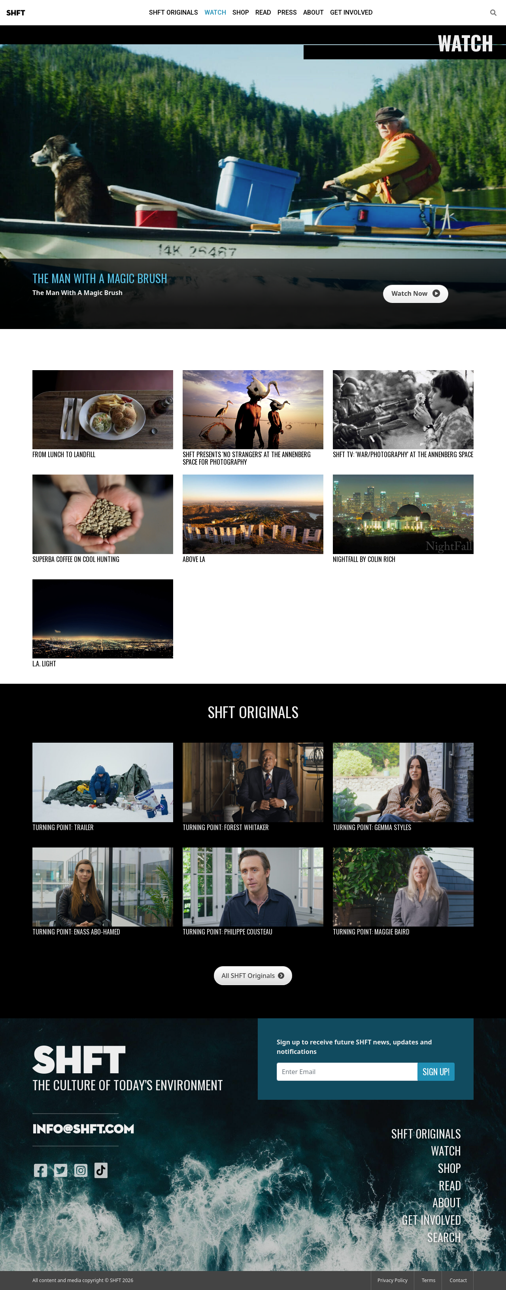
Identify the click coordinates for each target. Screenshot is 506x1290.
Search (444, 1237)
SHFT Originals (173, 12)
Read (263, 12)
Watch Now (415, 293)
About (313, 12)
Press (287, 12)
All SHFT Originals (253, 975)
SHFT (15, 13)
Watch (215, 12)
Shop (240, 12)
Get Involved (351, 12)
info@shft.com (83, 1130)
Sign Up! (436, 1071)
